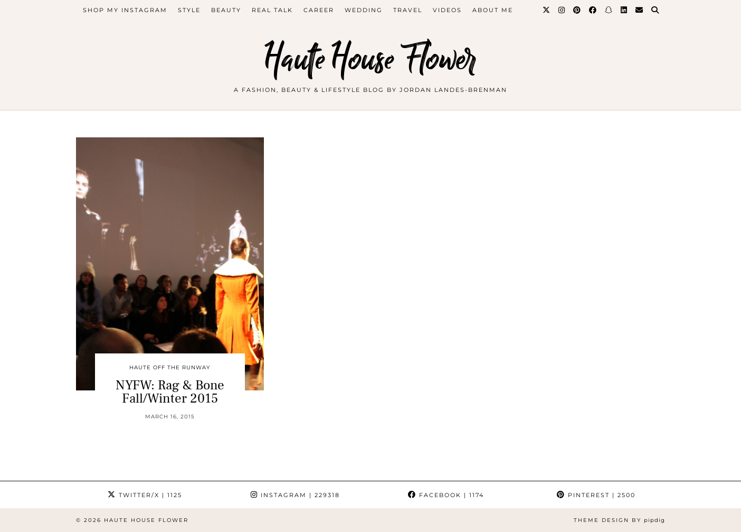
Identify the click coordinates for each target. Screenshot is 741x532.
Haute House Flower (370, 59)
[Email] (639, 10)
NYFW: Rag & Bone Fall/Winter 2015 (170, 392)
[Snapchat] (609, 10)
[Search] (655, 10)
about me (492, 10)
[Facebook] (593, 10)
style (189, 10)
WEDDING (364, 10)
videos (447, 10)
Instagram (295, 495)
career (318, 10)
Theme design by (619, 520)
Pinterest (596, 495)
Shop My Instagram (125, 10)
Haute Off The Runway (169, 367)
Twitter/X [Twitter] (145, 495)
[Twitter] (547, 10)
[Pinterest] (577, 10)
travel (407, 10)
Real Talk (272, 10)
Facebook (446, 495)
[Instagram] (562, 10)
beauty (226, 10)
